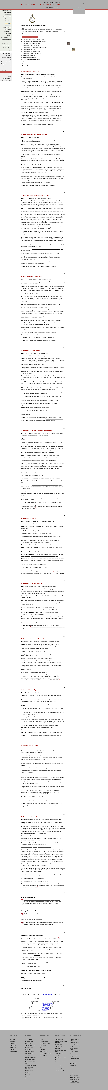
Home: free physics (6, 10)
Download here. (32, 963)
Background (43, 1045)
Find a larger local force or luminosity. (41, 324)
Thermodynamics (59, 1044)
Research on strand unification (74, 1039)
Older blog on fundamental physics (75, 1082)
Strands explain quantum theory (31, 45)
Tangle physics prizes (6, 70)
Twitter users (28, 1072)
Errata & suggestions (6, 39)
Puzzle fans (28, 1043)
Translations (8, 21)
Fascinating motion (59, 1039)
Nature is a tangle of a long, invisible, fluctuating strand (44, 883)
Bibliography (25, 63)
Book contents (7, 12)
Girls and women (29, 1053)
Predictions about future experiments (74, 1043)
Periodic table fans (29, 1081)
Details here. (32, 950)
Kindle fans (28, 1079)
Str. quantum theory (6, 64)
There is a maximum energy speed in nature (33, 39)
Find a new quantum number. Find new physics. (46, 556)
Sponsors (12, 1039)
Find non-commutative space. (53, 486)
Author (42, 1047)
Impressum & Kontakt (45, 1053)
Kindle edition (7, 31)
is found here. (36, 966)
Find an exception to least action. (40, 112)
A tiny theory (8, 55)
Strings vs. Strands (26, 65)
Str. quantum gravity (6, 66)
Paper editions (7, 29)
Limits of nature (59, 1064)
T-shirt (9, 59)
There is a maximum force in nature (31, 43)
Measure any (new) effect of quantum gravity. (35, 486)
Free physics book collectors (29, 1067)
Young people (28, 1039)
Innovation (57, 1055)
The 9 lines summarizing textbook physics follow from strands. (36, 847)
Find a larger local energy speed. (40, 164)
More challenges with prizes (75, 1059)
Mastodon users (29, 1070)
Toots (9, 74)
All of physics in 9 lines (60, 1057)
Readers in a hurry (29, 1047)
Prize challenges (44, 1041)
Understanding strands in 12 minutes (75, 1062)
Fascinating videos (6, 27)
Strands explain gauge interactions (31, 51)
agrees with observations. (50, 266)
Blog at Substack (7, 78)
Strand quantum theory (74, 1048)
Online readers (28, 1049)
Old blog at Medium (75, 1077)
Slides (23, 61)
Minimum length (7, 50)
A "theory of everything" (73, 1066)
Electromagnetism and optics (60, 1050)
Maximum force (7, 48)
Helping (9, 35)
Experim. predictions (6, 57)
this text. (56, 939)
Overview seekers (29, 1051)
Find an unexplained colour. (36, 871)
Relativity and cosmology (58, 1047)
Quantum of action (6, 43)
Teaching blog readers (30, 1065)
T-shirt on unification (75, 1069)
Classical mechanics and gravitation (61, 1041)
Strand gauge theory (6, 61)
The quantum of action (60, 1062)
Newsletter (8, 33)
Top (64, 131)
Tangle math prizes (6, 68)
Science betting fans (30, 1045)
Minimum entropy (6, 45)
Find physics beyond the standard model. (31, 870)
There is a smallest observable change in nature (34, 41)
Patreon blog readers (30, 1059)
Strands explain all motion (29, 57)
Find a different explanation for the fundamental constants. (47, 662)
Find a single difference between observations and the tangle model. (48, 868)
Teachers (27, 1055)
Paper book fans (29, 1041)
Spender (12, 1049)
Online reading (7, 14)
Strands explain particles (29, 49)
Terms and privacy (44, 1051)
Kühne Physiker (29, 1074)
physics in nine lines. (34, 31)
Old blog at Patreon (74, 1079)
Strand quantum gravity (74, 1052)
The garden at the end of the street (31, 59)
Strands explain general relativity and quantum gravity (36, 47)
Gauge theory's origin (75, 1046)
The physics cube (7, 18)
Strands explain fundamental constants (32, 53)
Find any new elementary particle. (40, 554)
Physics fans (13, 1047)
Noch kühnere (28, 1077)
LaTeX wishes (43, 1055)
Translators (13, 1043)
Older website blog (6, 80)
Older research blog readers (30, 1062)
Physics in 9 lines (7, 16)
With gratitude (13, 1051)
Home (41, 1039)
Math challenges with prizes (75, 1055)
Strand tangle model (6, 53)
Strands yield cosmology (29, 55)
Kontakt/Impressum (6, 37)
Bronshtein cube (59, 1060)
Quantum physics (59, 1053)
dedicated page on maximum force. (33, 980)
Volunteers (13, 1045)
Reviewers (12, 1041)
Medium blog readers (30, 1057)
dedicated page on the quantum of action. (35, 973)
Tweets (9, 76)
